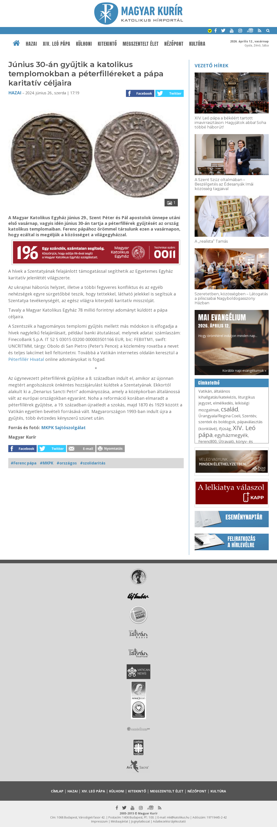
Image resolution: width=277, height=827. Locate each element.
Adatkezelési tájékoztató (169, 821)
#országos (67, 463)
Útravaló (226, 441)
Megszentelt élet (141, 43)
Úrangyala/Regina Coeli (219, 415)
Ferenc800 (207, 441)
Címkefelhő (209, 383)
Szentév (249, 415)
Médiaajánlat (119, 821)
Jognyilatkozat (140, 821)
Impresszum (99, 821)
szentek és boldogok (216, 421)
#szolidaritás (92, 463)
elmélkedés (223, 403)
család (229, 409)
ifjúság (225, 428)
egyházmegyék (231, 435)
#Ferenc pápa (23, 463)
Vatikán (205, 391)
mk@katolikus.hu (178, 817)
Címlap (57, 791)
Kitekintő (107, 43)
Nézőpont (173, 43)
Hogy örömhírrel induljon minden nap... (227, 325)
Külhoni (84, 43)
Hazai (31, 43)
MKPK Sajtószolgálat (63, 427)
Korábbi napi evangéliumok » (244, 370)
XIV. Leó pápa (56, 43)
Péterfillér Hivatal (26, 359)
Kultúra (197, 43)
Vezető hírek (211, 65)
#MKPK (46, 463)
